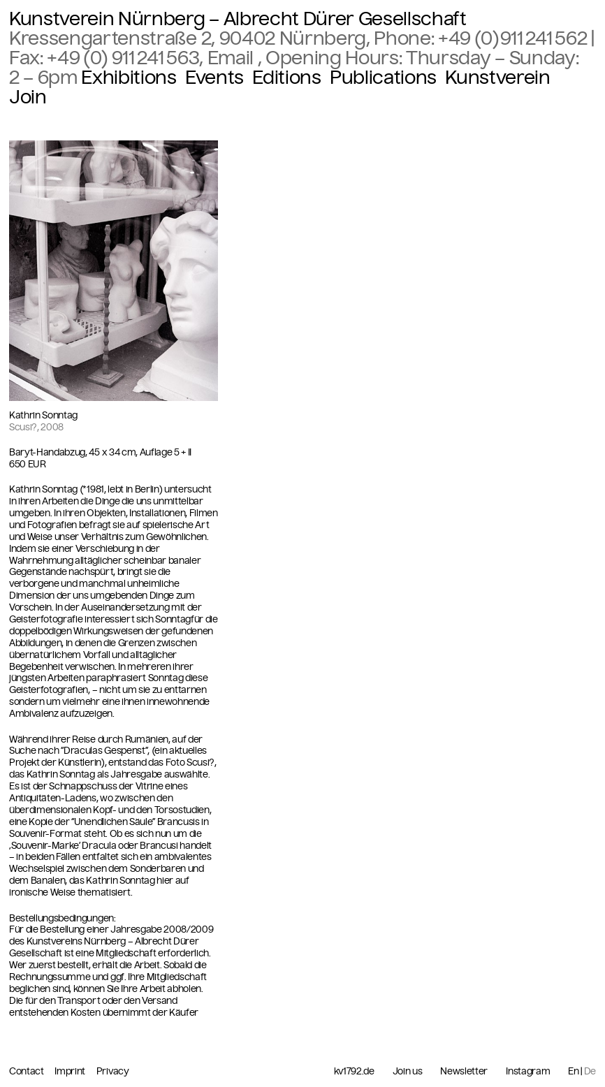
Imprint (70, 1071)
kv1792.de (354, 1071)
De (590, 1071)
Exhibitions (128, 77)
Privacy (112, 1071)
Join (28, 97)
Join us (408, 1071)
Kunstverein (497, 77)
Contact (27, 1071)
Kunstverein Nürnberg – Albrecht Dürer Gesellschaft (238, 19)
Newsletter (464, 1071)
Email (232, 58)
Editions (286, 77)
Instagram (528, 1071)
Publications (383, 77)
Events (214, 77)
